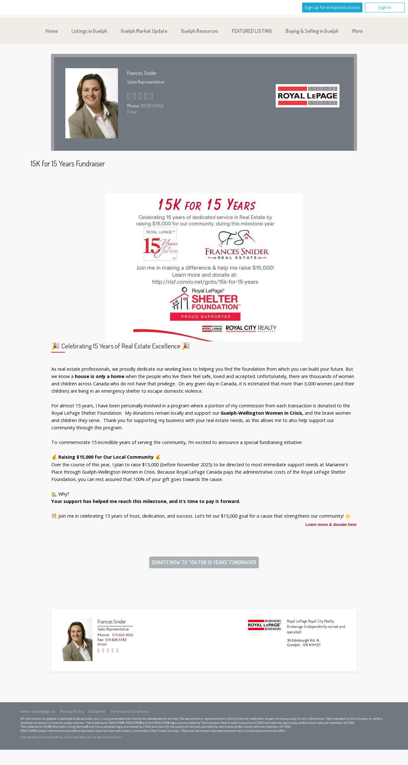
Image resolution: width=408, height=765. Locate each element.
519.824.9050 (152, 105)
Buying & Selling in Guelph (312, 31)
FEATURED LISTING (252, 31)
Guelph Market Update (144, 31)
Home (52, 31)
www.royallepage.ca (37, 711)
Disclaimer (97, 711)
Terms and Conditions (130, 711)
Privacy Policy (72, 711)
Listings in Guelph (89, 31)
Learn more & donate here (331, 525)
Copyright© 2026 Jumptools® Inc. (42, 737)
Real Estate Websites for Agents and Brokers (93, 737)
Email (132, 111)
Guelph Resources (199, 31)
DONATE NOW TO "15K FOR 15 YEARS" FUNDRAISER (204, 562)
